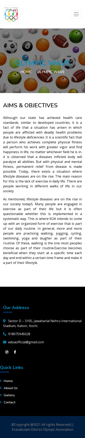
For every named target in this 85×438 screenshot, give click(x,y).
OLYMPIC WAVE (51, 71)
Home (26, 71)
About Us (11, 388)
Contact (9, 402)
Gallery (9, 395)
